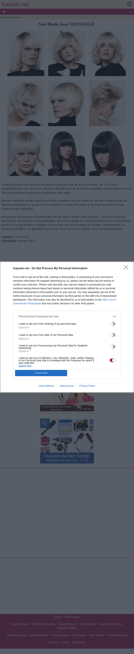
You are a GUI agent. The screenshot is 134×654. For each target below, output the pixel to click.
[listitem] (67, 316)
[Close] (127, 268)
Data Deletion (46, 385)
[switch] (112, 324)
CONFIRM (41, 373)
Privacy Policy (87, 385)
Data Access (67, 385)
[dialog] (67, 327)
